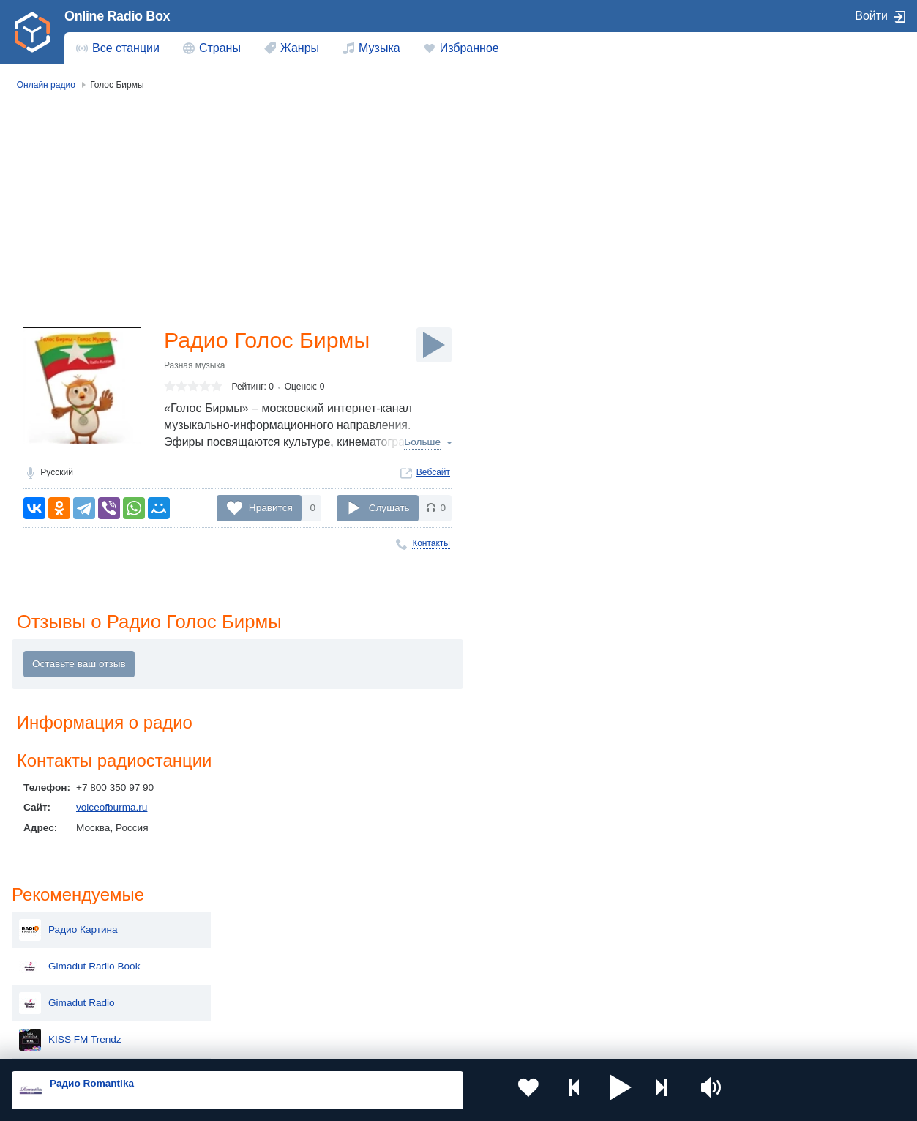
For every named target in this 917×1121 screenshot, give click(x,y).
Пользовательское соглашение (193, 1043)
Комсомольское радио (780, 372)
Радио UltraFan (763, 445)
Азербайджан (426, 1002)
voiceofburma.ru (111, 812)
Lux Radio (750, 409)
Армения (415, 952)
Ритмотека (753, 299)
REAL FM (749, 482)
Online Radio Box (117, 16)
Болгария (595, 952)
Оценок (300, 389)
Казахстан (597, 928)
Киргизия (58, 952)
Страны (220, 48)
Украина (235, 928)
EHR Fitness (756, 335)
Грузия (231, 1002)
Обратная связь (446, 1043)
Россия (53, 928)
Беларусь (59, 1002)
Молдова (416, 928)
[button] (584, 1090)
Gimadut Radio (761, 226)
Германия (596, 1002)
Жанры (299, 48)
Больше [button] (422, 444)
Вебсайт (433, 474)
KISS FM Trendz (765, 262)
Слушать (389, 509)
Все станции (126, 48)
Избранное (469, 48)
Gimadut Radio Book (774, 189)
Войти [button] (871, 16)
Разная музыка (194, 367)
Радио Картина (763, 152)
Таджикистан (245, 952)
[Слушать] (434, 344)
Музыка (379, 48)
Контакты (431, 545)
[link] (32, 32)
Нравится (271, 509)
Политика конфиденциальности (335, 1043)
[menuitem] (118, 48)
